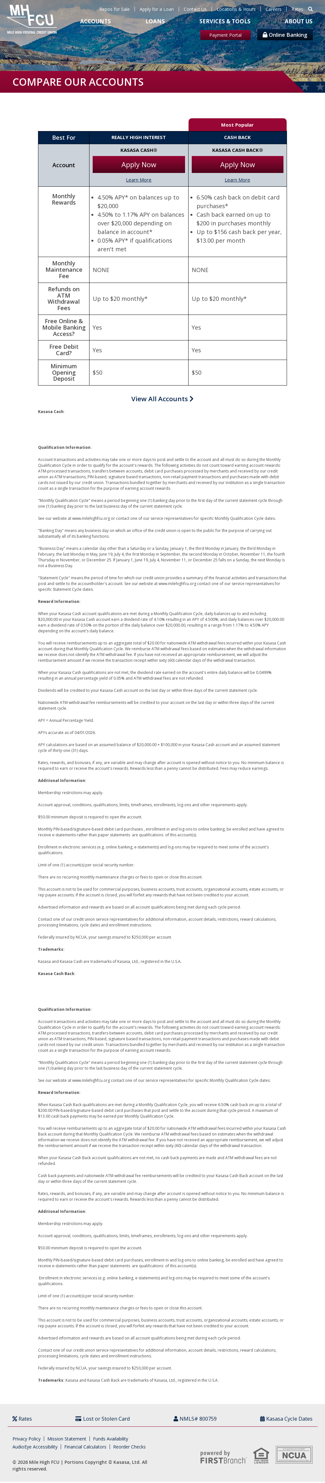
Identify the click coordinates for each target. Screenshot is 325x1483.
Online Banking (285, 34)
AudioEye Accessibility (35, 1448)
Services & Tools (225, 21)
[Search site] (310, 9)
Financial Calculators (85, 1448)
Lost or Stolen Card (106, 1419)
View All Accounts (162, 399)
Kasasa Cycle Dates (285, 1419)
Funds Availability (110, 1440)
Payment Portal (225, 35)
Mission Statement (66, 1440)
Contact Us (195, 9)
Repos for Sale (114, 9)
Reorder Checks (129, 1448)
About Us (299, 21)
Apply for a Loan (157, 9)
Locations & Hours (236, 9)
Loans (155, 21)
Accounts (95, 21)
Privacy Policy (26, 1440)
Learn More (138, 179)
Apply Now (138, 164)
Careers (274, 9)
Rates (297, 9)
